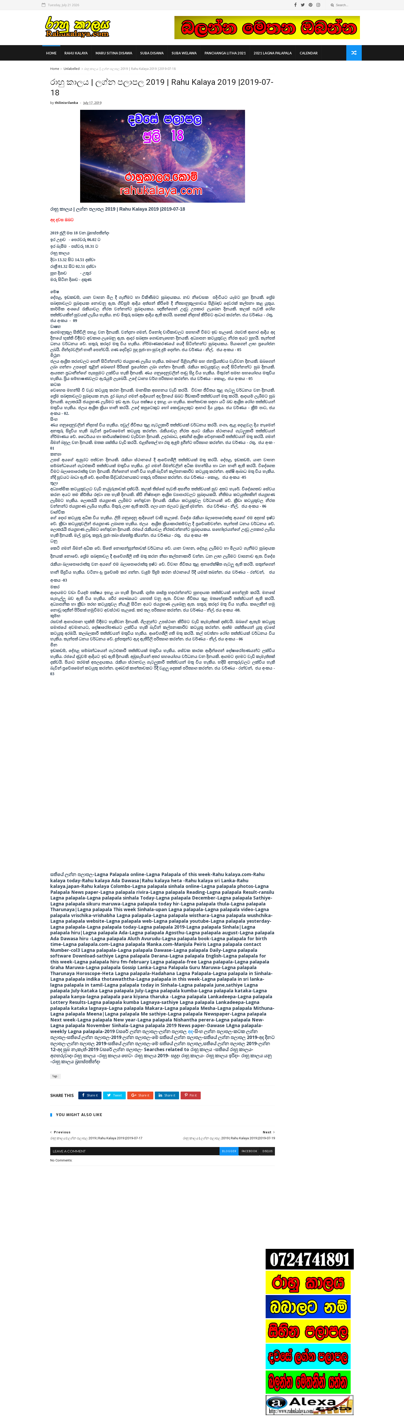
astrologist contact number (290, 563)
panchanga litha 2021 (234, 54)
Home (60, 54)
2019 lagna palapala (284, 547)
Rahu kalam (278, 555)
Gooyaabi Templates (130, 1420)
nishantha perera (283, 586)
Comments (338, 508)
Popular (309, 508)
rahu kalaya (85, 54)
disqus (244, 1218)
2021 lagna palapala (282, 54)
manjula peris (279, 578)
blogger (206, 1218)
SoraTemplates (79, 1420)
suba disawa (161, 54)
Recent (280, 508)
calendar (318, 54)
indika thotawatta (282, 570)
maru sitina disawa (123, 54)
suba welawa (193, 54)
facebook (226, 1218)
